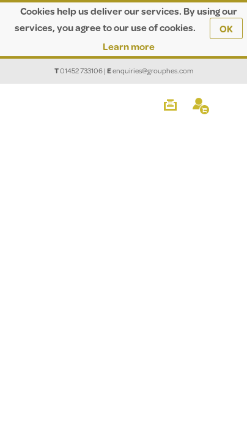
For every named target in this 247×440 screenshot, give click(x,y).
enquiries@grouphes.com (152, 70)
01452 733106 (81, 70)
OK (226, 28)
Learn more (129, 46)
